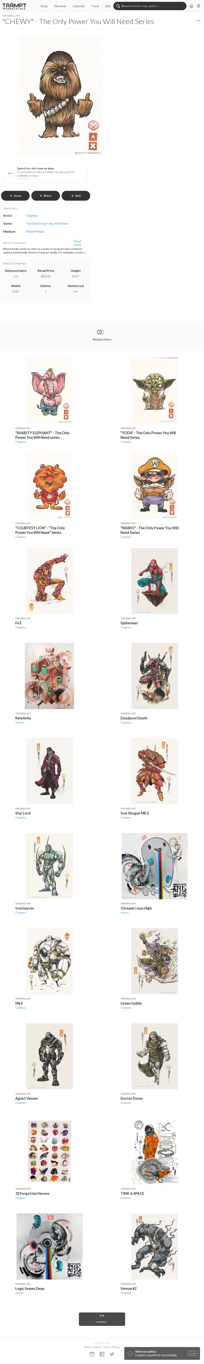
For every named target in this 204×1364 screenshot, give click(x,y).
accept (192, 1353)
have (15, 195)
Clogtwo (20, 441)
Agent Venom (26, 1098)
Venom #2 (128, 1288)
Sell (107, 6)
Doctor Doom (132, 1098)
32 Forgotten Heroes (32, 1193)
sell (76, 195)
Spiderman (129, 623)
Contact (96, 1347)
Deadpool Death (134, 718)
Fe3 (18, 623)
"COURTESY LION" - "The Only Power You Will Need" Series (40, 530)
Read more (77, 242)
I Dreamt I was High (136, 908)
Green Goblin (131, 1003)
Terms (106, 1347)
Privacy (116, 1347)
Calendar (79, 6)
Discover (60, 6)
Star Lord (22, 813)
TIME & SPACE (132, 1193)
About (87, 1347)
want (45, 195)
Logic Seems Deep (29, 1288)
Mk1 (19, 1003)
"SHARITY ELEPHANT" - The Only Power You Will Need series (42, 435)
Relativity (23, 718)
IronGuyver (24, 908)
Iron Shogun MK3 (135, 813)
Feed (95, 6)
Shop (44, 6)
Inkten (19, 722)
